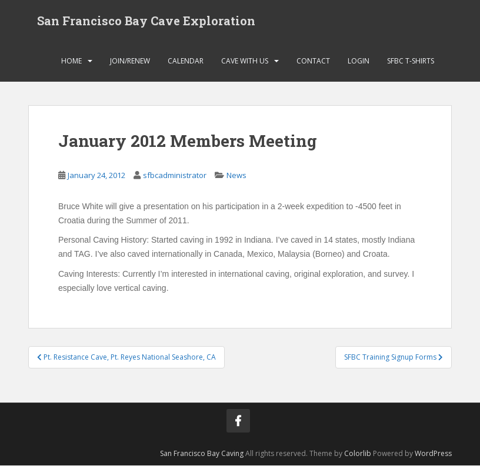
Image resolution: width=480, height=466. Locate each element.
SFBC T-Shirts (410, 61)
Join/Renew (130, 61)
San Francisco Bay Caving (202, 454)
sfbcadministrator (174, 175)
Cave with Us (244, 61)
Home (71, 61)
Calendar (186, 61)
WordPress (433, 454)
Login (358, 61)
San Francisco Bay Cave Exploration (146, 20)
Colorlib (357, 454)
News (236, 175)
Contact (313, 61)
